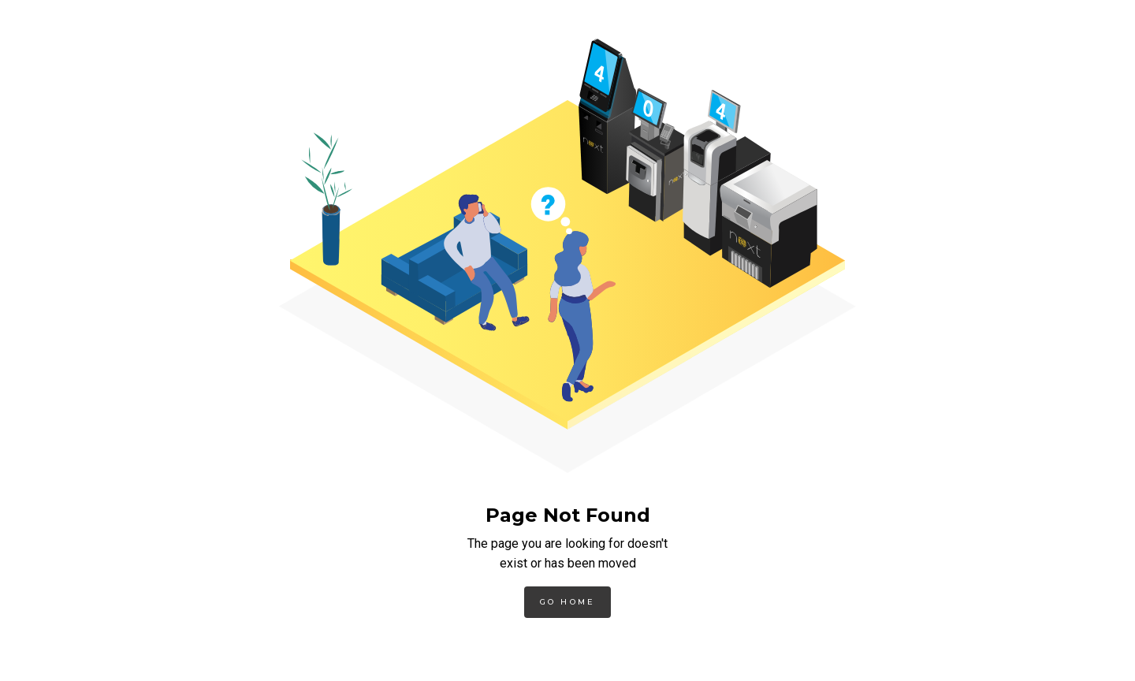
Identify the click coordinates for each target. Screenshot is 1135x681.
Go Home (567, 602)
